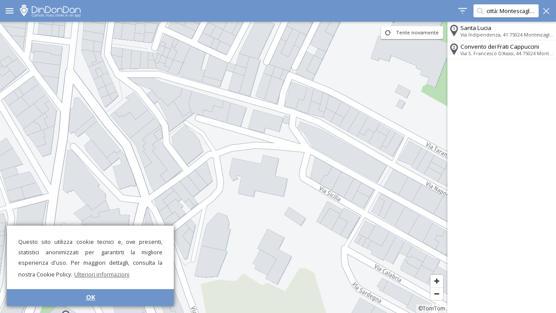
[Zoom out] (436, 293)
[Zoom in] (436, 281)
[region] (223, 167)
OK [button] (90, 297)
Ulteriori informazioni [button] (101, 274)
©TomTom (431, 308)
